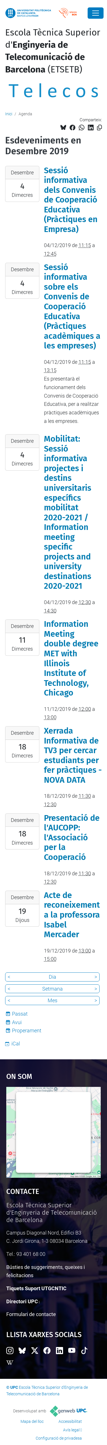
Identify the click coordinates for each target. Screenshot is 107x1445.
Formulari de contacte (31, 1314)
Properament (26, 1030)
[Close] (96, 13)
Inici (8, 114)
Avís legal (71, 1430)
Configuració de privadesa (59, 1438)
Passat (20, 1014)
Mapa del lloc (32, 1421)
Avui (17, 1022)
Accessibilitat (70, 1421)
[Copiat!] (99, 127)
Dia (52, 977)
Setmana (52, 989)
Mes (52, 1000)
